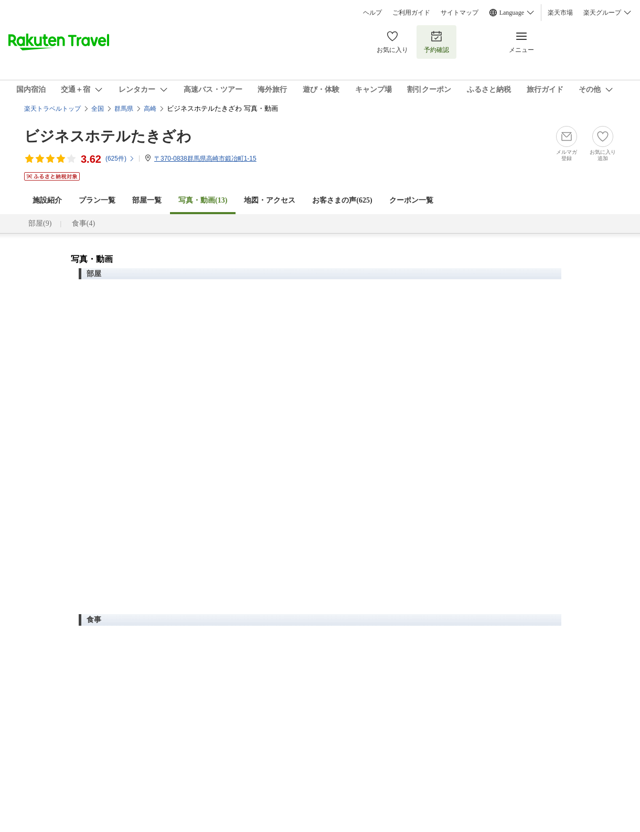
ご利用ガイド (411, 12)
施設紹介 (47, 200)
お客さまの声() (342, 200)
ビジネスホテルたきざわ (107, 136)
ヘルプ (372, 12)
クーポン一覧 (411, 200)
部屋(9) (39, 223)
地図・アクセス (269, 200)
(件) (120, 158)
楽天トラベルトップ (52, 108)
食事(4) (83, 223)
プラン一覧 (97, 200)
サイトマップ (459, 12)
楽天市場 (560, 12)
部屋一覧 (147, 200)
